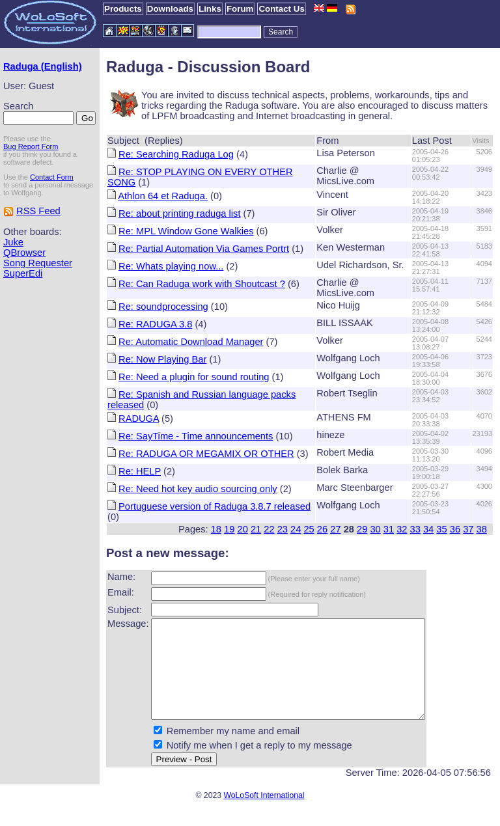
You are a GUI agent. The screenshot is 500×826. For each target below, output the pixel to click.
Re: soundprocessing (163, 306)
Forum (240, 9)
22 (269, 529)
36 (455, 529)
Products (123, 9)
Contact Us (281, 9)
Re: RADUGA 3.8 (155, 324)
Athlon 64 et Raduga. (163, 196)
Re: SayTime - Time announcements (195, 436)
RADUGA (138, 418)
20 (243, 529)
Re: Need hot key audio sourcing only (197, 489)
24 (295, 529)
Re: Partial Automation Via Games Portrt (203, 248)
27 (335, 529)
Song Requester (37, 263)
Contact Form (52, 177)
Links (210, 9)
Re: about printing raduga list (179, 213)
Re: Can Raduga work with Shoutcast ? (201, 284)
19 (229, 529)
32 (401, 529)
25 (308, 529)
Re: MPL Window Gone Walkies (185, 231)
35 (441, 529)
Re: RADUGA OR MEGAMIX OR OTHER (206, 453)
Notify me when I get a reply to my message (259, 765)
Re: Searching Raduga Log (176, 154)
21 (256, 529)
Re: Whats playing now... (170, 266)
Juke (13, 242)
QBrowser (24, 252)
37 (468, 529)
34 (428, 529)
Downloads (170, 9)
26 (322, 529)
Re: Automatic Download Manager (190, 342)
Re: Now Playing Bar (162, 359)
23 (282, 529)
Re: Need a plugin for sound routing (193, 377)
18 (216, 529)
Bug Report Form (30, 146)
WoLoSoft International (263, 814)
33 (415, 529)
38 (482, 529)
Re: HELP (139, 471)
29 (362, 529)
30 (375, 529)
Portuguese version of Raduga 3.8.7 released (214, 506)
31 (388, 529)
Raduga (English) (42, 66)
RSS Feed (38, 211)
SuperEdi (22, 273)
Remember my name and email (233, 750)
